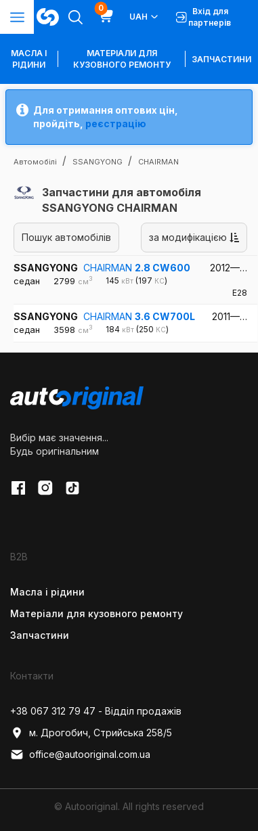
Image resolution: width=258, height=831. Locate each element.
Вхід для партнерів (203, 17)
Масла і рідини (47, 592)
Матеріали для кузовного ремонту (122, 59)
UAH (144, 17)
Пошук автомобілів (66, 237)
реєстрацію (115, 123)
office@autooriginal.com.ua (80, 754)
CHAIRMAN (136, 267)
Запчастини (221, 59)
